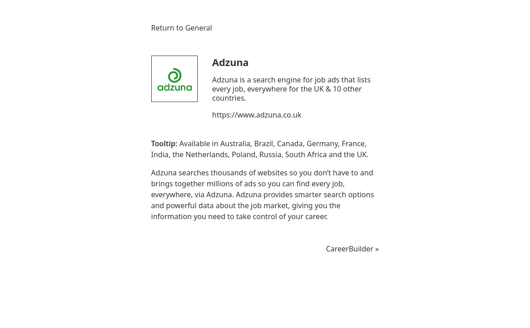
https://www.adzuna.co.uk (257, 115)
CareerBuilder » (352, 249)
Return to (181, 28)
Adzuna (230, 62)
